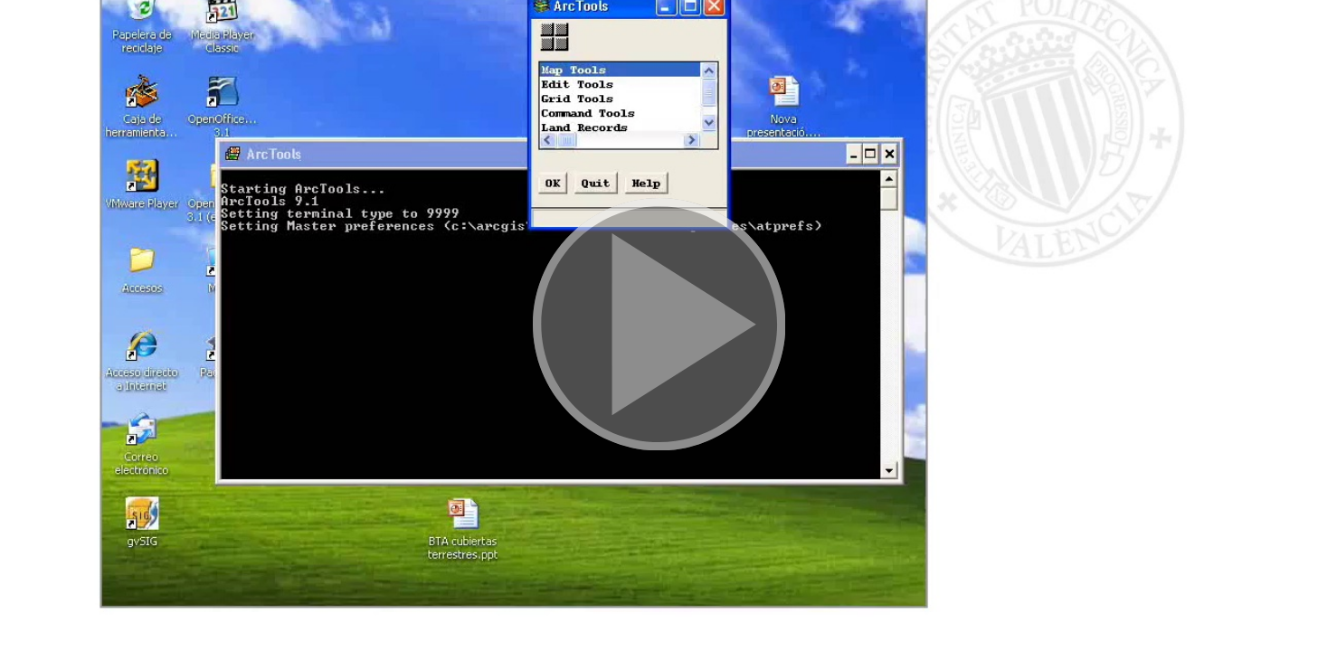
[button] (659, 325)
